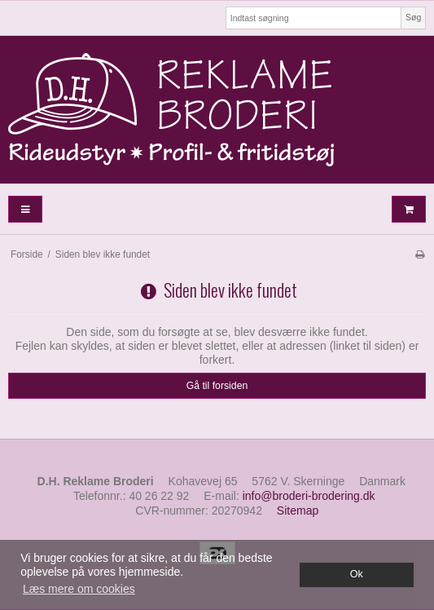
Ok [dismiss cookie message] (356, 574)
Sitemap (297, 510)
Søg (413, 17)
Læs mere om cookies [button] (79, 588)
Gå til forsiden (217, 385)
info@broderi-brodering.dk (309, 495)
